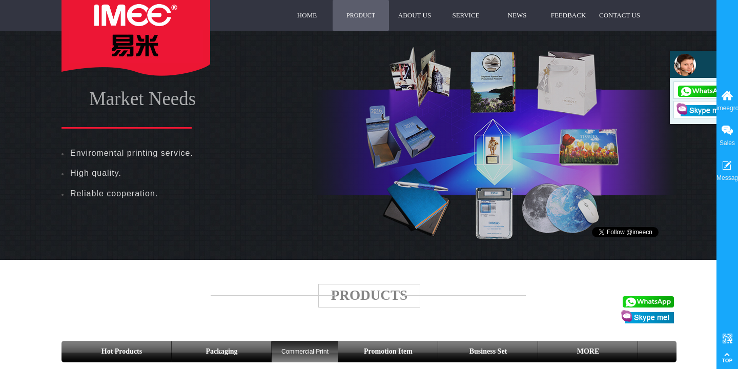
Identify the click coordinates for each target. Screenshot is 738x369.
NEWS (517, 15)
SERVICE (465, 15)
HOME (307, 15)
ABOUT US (414, 15)
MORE (588, 351)
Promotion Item (388, 351)
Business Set (488, 351)
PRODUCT (360, 15)
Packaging (221, 351)
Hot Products (121, 351)
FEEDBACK (568, 15)
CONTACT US (619, 15)
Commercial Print (305, 351)
